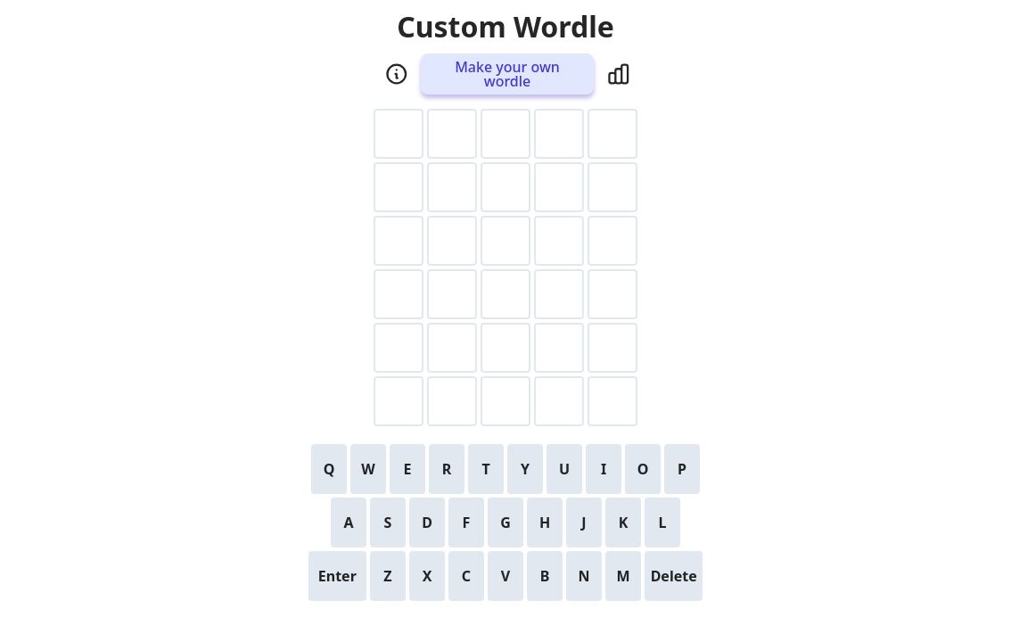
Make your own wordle (507, 74)
